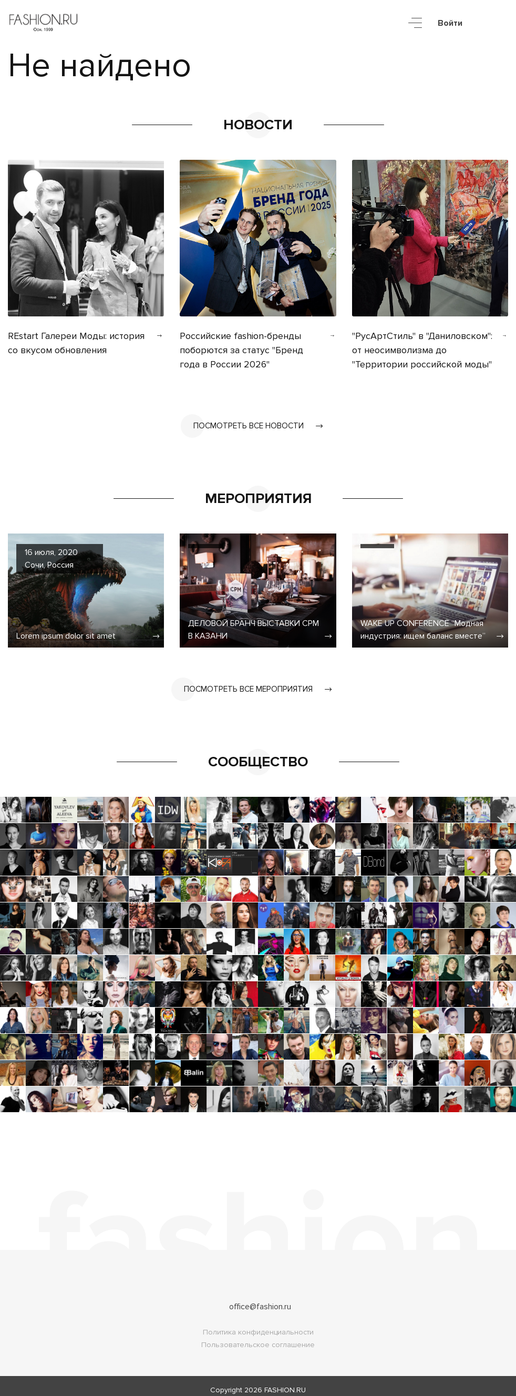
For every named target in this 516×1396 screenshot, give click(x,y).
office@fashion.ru (260, 1299)
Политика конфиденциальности (258, 1324)
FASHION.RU (285, 1382)
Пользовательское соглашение (258, 1336)
